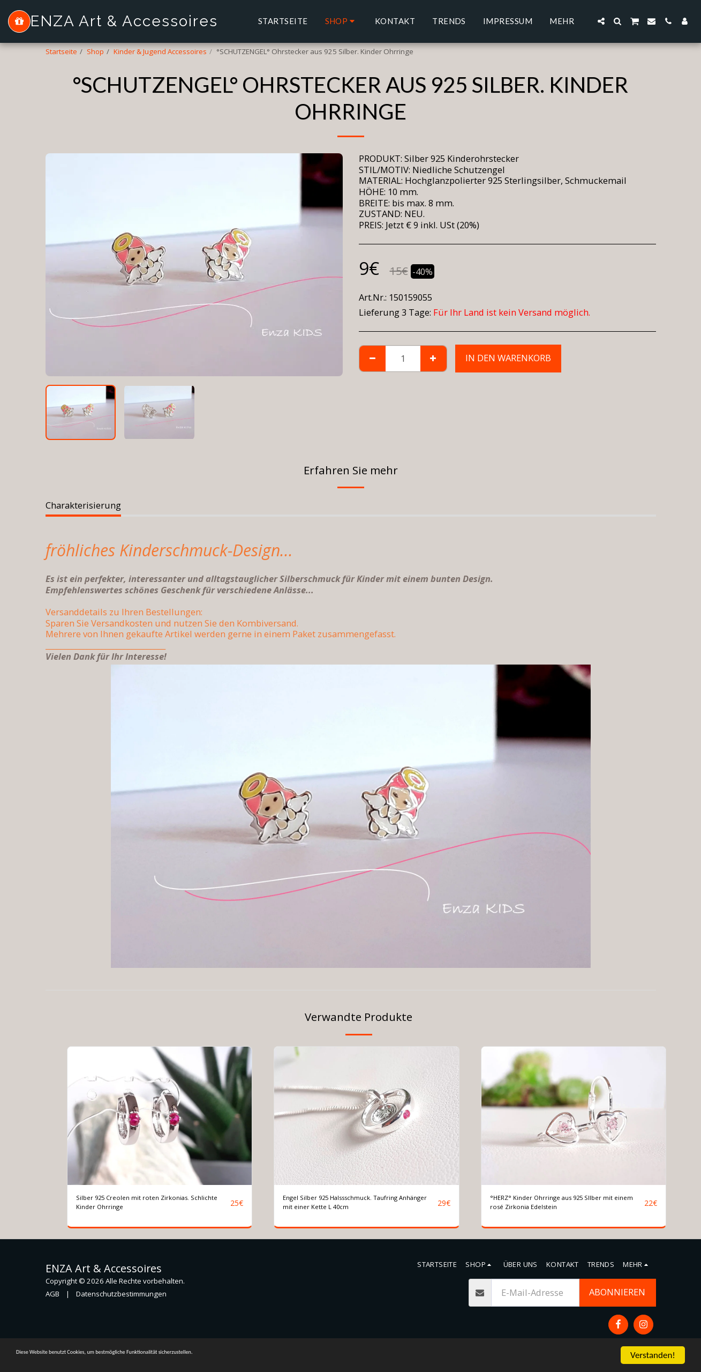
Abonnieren (617, 1300)
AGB (52, 1302)
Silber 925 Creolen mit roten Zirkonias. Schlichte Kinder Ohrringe (150, 1206)
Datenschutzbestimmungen (121, 1302)
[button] (601, 21)
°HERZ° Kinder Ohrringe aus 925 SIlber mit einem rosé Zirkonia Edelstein (556, 1207)
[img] (159, 1116)
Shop (95, 51)
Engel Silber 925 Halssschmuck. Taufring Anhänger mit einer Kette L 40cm (358, 1207)
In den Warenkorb (508, 358)
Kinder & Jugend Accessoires (160, 51)
